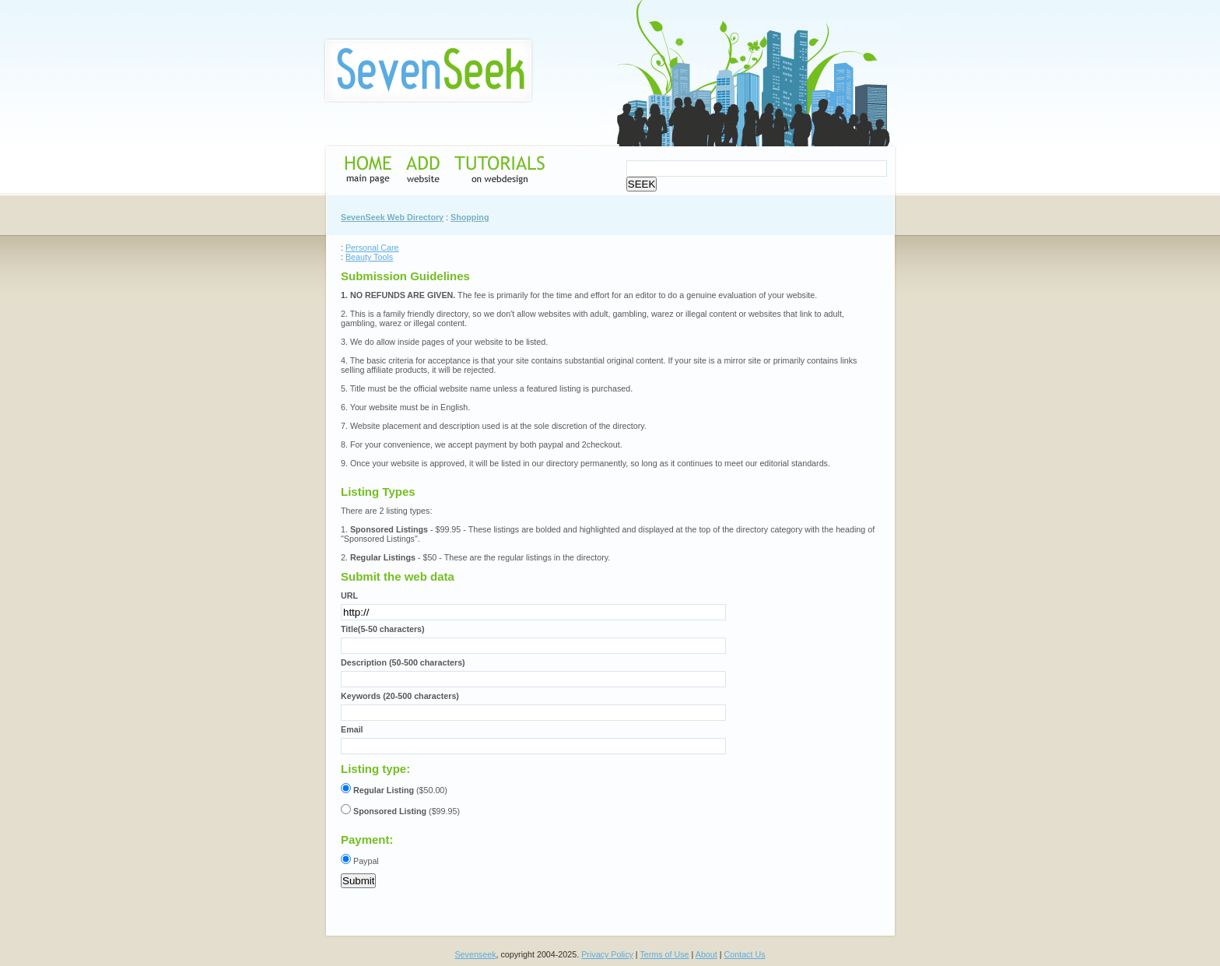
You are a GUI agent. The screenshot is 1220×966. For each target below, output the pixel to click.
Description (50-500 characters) (403, 662)
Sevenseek (475, 954)
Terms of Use (664, 954)
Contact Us (745, 954)
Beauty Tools (369, 257)
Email (352, 729)
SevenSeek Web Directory (392, 217)
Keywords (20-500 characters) (400, 696)
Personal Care (372, 247)
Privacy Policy (607, 954)
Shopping (469, 217)
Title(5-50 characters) (383, 629)
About (706, 954)
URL (349, 595)
